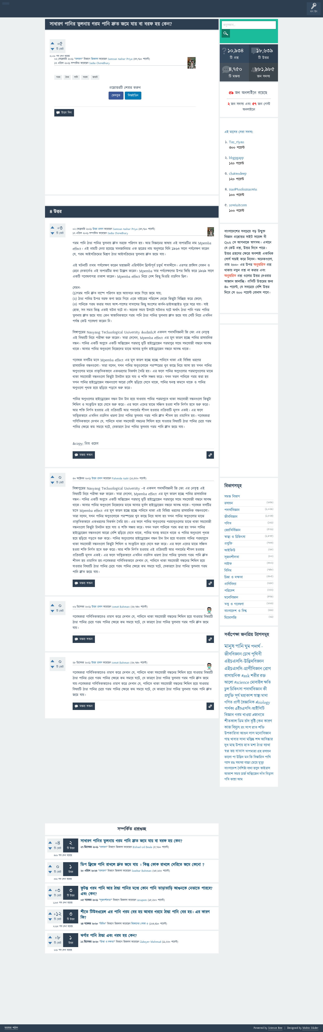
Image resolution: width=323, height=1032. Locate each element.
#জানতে (258, 715)
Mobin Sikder (310, 1028)
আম (240, 779)
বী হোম (18, 12)
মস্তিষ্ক (250, 739)
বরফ (85, 77)
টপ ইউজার (187, 12)
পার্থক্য (229, 709)
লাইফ (228, 563)
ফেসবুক (116, 95)
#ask (245, 676)
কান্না (233, 779)
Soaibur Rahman (142, 871)
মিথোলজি (230, 617)
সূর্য (237, 696)
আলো (228, 682)
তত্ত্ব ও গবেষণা (234, 604)
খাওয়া (246, 715)
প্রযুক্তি (228, 543)
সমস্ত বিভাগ (232, 496)
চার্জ (243, 773)
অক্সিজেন (253, 773)
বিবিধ (102, 924)
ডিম (241, 721)
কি (251, 757)
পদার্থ (255, 646)
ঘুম (247, 646)
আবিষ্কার (267, 739)
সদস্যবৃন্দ (90, 12)
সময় (237, 773)
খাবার (234, 739)
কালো (228, 757)
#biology (262, 702)
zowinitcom (238, 205)
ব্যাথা (267, 745)
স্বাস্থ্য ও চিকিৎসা (234, 536)
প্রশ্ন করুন (104, 12)
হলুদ (256, 768)
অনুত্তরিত (61, 12)
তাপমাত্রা (250, 751)
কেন (260, 721)
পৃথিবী (256, 654)
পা (234, 757)
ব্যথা (249, 768)
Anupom (142, 900)
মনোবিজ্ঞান (231, 597)
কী (265, 689)
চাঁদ (247, 721)
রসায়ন (78, 59)
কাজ (227, 727)
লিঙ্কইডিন (133, 95)
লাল (252, 733)
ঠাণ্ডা (67, 77)
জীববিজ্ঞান (230, 516)
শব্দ (257, 739)
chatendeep (237, 173)
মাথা (264, 696)
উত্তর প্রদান (98, 229)
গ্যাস (227, 762)
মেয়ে (254, 762)
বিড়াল (269, 773)
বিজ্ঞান (229, 715)
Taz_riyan (236, 142)
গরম (58, 77)
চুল (226, 689)
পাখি (268, 757)
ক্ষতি (267, 682)
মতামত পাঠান (11, 1028)
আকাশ (228, 773)
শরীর (255, 676)
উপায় (239, 745)
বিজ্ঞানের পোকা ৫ (139, 924)
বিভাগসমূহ (75, 12)
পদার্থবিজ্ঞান (231, 510)
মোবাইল (256, 682)
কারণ (268, 721)
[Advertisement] (132, 157)
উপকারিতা (231, 733)
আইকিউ (229, 550)
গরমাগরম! (47, 12)
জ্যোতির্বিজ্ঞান (232, 530)
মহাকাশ (247, 696)
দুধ (226, 745)
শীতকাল (230, 721)
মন (247, 757)
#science (241, 682)
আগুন (244, 733)
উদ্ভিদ (240, 757)
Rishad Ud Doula (142, 847)
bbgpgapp (236, 157)
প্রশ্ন (32, 12)
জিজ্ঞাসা (95, 59)
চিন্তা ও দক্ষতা (107, 942)
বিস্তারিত (259, 757)
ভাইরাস (265, 768)
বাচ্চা (247, 762)
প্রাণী (236, 702)
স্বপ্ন (226, 751)
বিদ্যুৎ (236, 727)
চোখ (246, 654)
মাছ (232, 745)
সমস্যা (239, 762)
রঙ (233, 762)
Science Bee (275, 1028)
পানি (76, 77)
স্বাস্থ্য (257, 696)
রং (242, 727)
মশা (253, 745)
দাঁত (262, 773)
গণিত (227, 523)
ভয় (232, 751)
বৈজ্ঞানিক (248, 702)
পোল (158, 12)
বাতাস (240, 751)
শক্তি (261, 727)
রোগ (267, 668)
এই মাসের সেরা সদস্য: (238, 132)
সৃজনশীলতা (105, 900)
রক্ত (263, 676)
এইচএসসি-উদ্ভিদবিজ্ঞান (244, 661)
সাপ (248, 727)
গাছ (226, 739)
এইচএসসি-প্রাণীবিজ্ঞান (243, 668)
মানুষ (229, 646)
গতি (226, 779)
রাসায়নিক (232, 676)
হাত (247, 745)
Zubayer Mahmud (150, 942)
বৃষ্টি (253, 721)
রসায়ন (266, 751)
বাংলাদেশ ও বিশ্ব (235, 610)
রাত (254, 727)
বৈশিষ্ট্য (242, 768)
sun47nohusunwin (243, 189)
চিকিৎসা (236, 689)
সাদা (242, 739)
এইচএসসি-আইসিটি (250, 709)
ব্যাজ (173, 12)
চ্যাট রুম (144, 12)
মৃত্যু (261, 762)
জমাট (95, 77)
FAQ (118, 12)
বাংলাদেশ (230, 768)
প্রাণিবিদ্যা (230, 584)
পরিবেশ (229, 590)
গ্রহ (259, 751)
